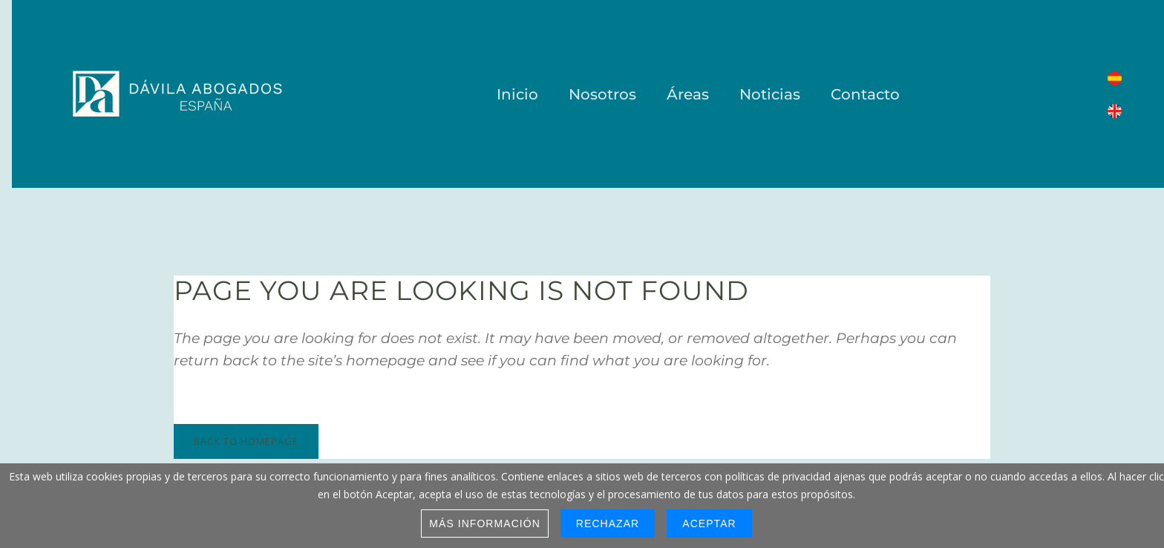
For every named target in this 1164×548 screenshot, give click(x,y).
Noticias (769, 94)
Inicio (517, 94)
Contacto (865, 94)
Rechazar (607, 523)
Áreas (688, 94)
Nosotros (602, 94)
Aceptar (709, 523)
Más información (484, 523)
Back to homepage (246, 441)
